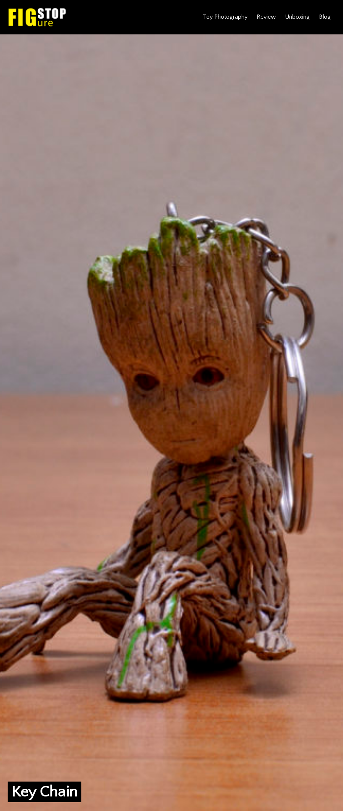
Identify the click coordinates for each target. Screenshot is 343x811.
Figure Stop (37, 17)
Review (266, 16)
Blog (325, 16)
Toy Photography (225, 16)
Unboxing (297, 16)
